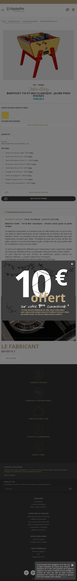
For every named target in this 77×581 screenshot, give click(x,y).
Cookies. (64, 577)
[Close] (72, 264)
